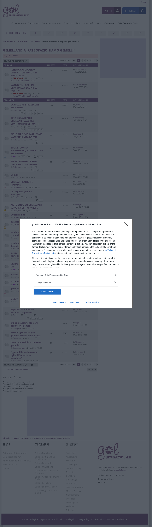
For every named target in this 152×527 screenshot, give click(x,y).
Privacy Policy (92, 302)
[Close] (126, 225)
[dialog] (76, 263)
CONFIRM (47, 291)
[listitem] (76, 275)
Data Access (76, 302)
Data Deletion (59, 302)
